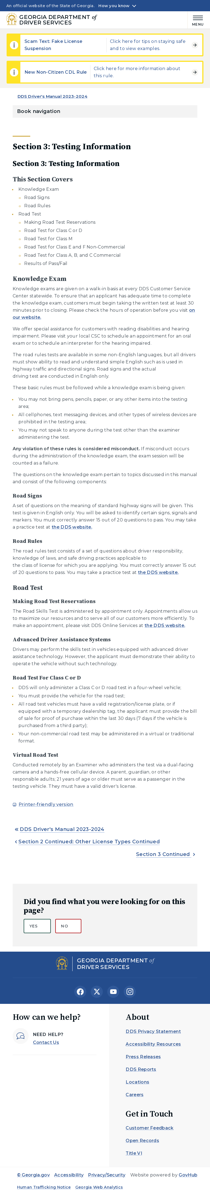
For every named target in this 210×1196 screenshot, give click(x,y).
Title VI (134, 1153)
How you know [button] (113, 6)
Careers (134, 1094)
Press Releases (143, 1056)
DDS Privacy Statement (153, 1031)
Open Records (142, 1140)
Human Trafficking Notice (44, 1187)
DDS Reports (141, 1069)
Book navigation (38, 111)
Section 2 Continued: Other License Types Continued (89, 842)
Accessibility (69, 1175)
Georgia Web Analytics (99, 1187)
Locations (137, 1082)
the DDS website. (72, 527)
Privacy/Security (106, 1175)
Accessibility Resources (153, 1044)
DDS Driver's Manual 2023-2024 (52, 96)
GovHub (188, 1175)
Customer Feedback (149, 1128)
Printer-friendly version (46, 804)
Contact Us (46, 1042)
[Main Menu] (196, 19)
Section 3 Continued (163, 854)
